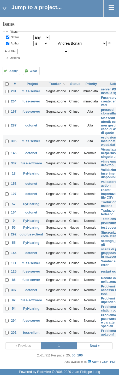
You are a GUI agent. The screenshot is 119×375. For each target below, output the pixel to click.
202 (13, 332)
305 (13, 141)
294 (13, 320)
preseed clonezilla (108, 111)
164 (13, 212)
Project (32, 84)
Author (15, 43)
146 (13, 253)
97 (14, 300)
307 (13, 290)
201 (13, 91)
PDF (113, 361)
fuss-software (31, 163)
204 (13, 101)
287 (13, 125)
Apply (13, 70)
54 (14, 308)
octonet (31, 125)
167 (13, 111)
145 (13, 153)
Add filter (11, 51)
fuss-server (31, 91)
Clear (33, 70)
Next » (95, 346)
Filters (14, 31)
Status (14, 37)
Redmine (44, 372)
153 (13, 184)
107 (13, 194)
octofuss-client (31, 234)
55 (14, 243)
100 (80, 355)
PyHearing (31, 173)
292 (13, 234)
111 (13, 263)
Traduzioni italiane (109, 204)
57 (14, 204)
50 (73, 355)
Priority (91, 84)
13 (14, 173)
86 (14, 280)
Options (15, 57)
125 (13, 271)
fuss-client (31, 332)
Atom (95, 361)
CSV (105, 361)
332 (13, 163)
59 (14, 227)
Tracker (55, 84)
